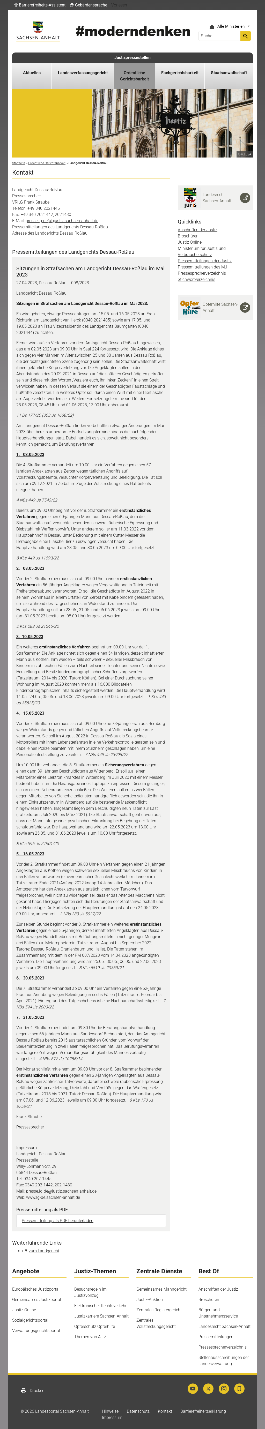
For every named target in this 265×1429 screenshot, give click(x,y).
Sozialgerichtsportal (30, 1320)
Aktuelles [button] (32, 72)
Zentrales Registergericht (159, 1309)
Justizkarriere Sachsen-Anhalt (101, 1316)
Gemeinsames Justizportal (36, 1299)
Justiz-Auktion (149, 1299)
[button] (39, 5)
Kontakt (165, 1411)
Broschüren (188, 236)
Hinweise (110, 1411)
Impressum (112, 1417)
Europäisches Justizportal (36, 1289)
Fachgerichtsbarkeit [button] (179, 72)
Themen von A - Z (90, 1336)
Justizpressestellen (132, 57)
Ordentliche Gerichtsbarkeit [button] (134, 75)
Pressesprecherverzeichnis (202, 273)
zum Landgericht (44, 1250)
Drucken (32, 1391)
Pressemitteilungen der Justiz (205, 260)
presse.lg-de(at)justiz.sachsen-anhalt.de (62, 220)
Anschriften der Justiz (197, 229)
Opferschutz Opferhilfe (94, 1326)
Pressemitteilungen (215, 1336)
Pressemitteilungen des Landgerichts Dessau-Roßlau (60, 227)
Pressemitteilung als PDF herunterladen (57, 1220)
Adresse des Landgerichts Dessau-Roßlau (49, 233)
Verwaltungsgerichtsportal (36, 1330)
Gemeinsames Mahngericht (161, 1289)
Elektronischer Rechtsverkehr (100, 1305)
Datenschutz (138, 1411)
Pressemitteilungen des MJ (202, 267)
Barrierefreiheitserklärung (203, 1411)
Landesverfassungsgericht (83, 72)
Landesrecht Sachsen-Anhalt (224, 1326)
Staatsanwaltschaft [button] (229, 72)
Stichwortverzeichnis (196, 279)
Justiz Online (190, 242)
